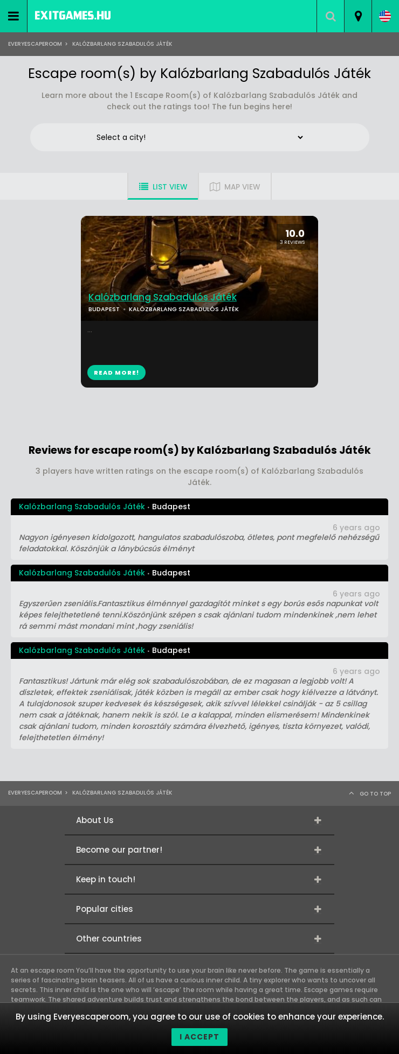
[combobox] (358, 16)
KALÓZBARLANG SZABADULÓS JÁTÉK (184, 309)
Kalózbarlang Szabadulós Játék (162, 297)
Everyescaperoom (35, 44)
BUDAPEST (104, 309)
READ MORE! (116, 372)
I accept (199, 1036)
